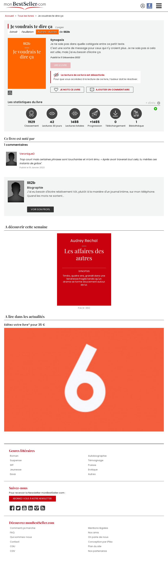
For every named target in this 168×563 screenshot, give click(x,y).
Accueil (9, 16)
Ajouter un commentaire (113, 90)
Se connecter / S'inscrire (143, 6)
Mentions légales (98, 530)
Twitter (18, 511)
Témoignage (95, 462)
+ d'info (150, 104)
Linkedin (30, 511)
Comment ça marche (22, 530)
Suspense (16, 462)
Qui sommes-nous (21, 540)
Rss (42, 511)
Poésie (92, 467)
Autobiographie (97, 458)
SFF (12, 467)
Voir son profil (40, 211)
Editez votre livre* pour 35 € (24, 327)
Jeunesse (15, 472)
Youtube (24, 511)
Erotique (93, 472)
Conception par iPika (100, 544)
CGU (12, 549)
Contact (14, 544)
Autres (42, 32)
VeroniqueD (27, 154)
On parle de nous (98, 540)
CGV (12, 553)
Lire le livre (60, 66)
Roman (14, 458)
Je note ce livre (70, 90)
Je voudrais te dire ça (50, 16)
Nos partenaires (97, 553)
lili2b (67, 32)
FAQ (12, 535)
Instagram (36, 511)
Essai (13, 476)
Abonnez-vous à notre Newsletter (32, 501)
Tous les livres (26, 16)
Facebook (12, 511)
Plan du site (94, 549)
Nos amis (93, 535)
